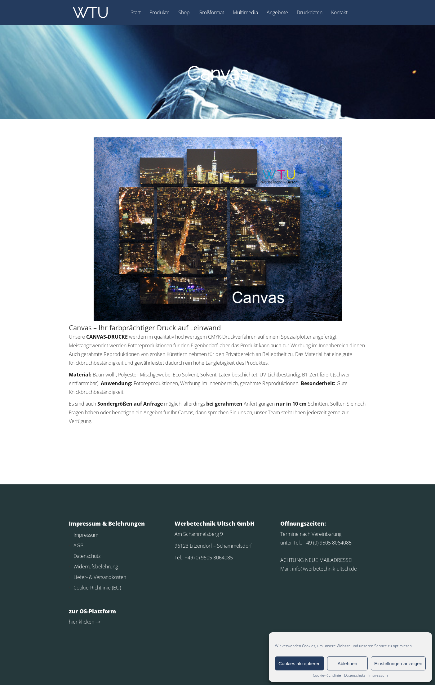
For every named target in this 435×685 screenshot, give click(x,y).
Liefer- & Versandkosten (99, 577)
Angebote (277, 13)
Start (136, 13)
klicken (86, 621)
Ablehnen (347, 663)
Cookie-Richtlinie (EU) (97, 587)
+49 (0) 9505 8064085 (209, 557)
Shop (184, 13)
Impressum (378, 675)
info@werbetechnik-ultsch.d (323, 568)
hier (73, 621)
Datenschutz (354, 675)
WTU (90, 12)
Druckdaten (309, 13)
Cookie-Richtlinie (327, 675)
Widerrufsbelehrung (95, 566)
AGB (78, 545)
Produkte (159, 13)
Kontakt (339, 13)
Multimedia (245, 13)
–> (97, 621)
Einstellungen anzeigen (398, 663)
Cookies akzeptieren (299, 663)
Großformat (211, 13)
